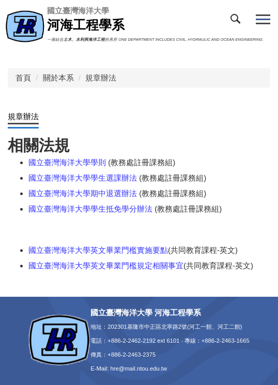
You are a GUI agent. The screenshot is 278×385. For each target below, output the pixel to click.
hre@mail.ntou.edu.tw (138, 368)
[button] (237, 21)
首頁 (23, 77)
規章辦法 (100, 77)
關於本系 (58, 77)
